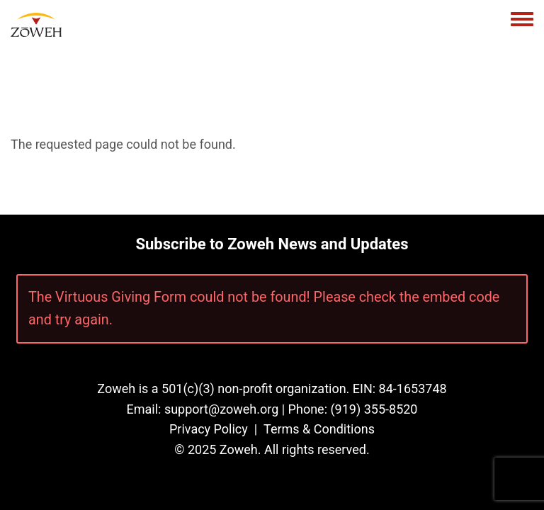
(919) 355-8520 (373, 409)
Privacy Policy (208, 428)
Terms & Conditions (319, 428)
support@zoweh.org (221, 409)
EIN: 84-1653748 (400, 388)
